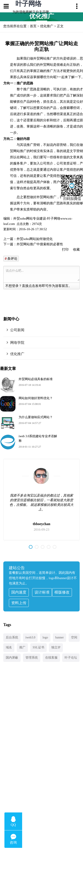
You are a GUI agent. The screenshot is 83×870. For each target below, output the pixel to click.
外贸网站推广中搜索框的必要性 (40, 244)
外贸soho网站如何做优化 (35, 239)
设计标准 (42, 592)
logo (45, 637)
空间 (74, 637)
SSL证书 (38, 647)
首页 (33, 26)
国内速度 (18, 592)
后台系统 (12, 637)
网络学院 (17, 342)
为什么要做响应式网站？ (36, 417)
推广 (22, 647)
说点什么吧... (42, 274)
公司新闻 (17, 330)
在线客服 (51, 657)
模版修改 (61, 592)
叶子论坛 (71, 657)
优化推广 (46, 26)
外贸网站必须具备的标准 (36, 379)
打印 (65, 249)
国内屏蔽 (12, 657)
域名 (9, 647)
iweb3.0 (30, 637)
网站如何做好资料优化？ (36, 398)
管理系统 (31, 657)
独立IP (55, 647)
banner (59, 637)
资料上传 (18, 603)
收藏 (76, 249)
